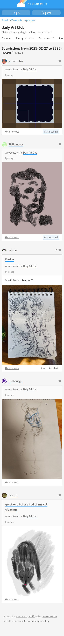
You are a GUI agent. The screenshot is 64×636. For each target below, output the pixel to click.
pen (44, 368)
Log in (16, 13)
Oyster (9, 259)
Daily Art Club (13, 27)
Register (46, 13)
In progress (29, 20)
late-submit (52, 131)
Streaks (6, 20)
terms (27, 621)
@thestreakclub (49, 616)
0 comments (12, 131)
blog (47, 621)
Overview (6, 38)
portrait (55, 368)
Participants (22, 38)
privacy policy (37, 621)
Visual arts (16, 20)
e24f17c (32, 616)
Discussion (44, 38)
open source (21, 616)
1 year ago (9, 75)
